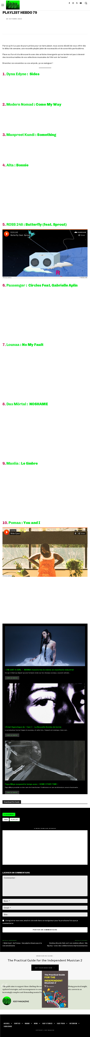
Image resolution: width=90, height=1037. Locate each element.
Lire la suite (12, 678)
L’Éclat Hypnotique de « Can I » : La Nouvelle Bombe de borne (33, 727)
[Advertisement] (45, 600)
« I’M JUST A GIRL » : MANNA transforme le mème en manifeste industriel (39, 670)
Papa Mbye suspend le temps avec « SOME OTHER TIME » (31, 784)
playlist (14, 819)
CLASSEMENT (8, 814)
